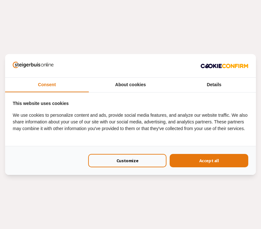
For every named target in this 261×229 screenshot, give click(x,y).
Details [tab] (214, 84)
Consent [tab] (47, 84)
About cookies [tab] (130, 84)
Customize (127, 160)
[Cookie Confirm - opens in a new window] (224, 65)
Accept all (209, 160)
